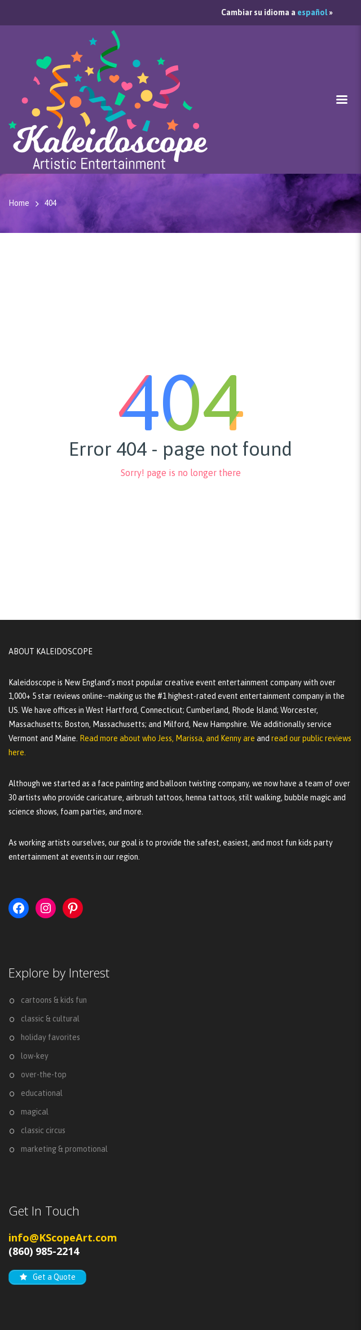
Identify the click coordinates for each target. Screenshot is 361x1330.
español (312, 12)
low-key (35, 1055)
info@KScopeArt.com (62, 1237)
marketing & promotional (64, 1148)
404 (50, 203)
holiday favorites (50, 1037)
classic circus (43, 1130)
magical (35, 1111)
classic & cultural (50, 1018)
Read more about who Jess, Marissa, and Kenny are (168, 738)
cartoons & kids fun (54, 1000)
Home (18, 203)
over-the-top (44, 1074)
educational (42, 1093)
